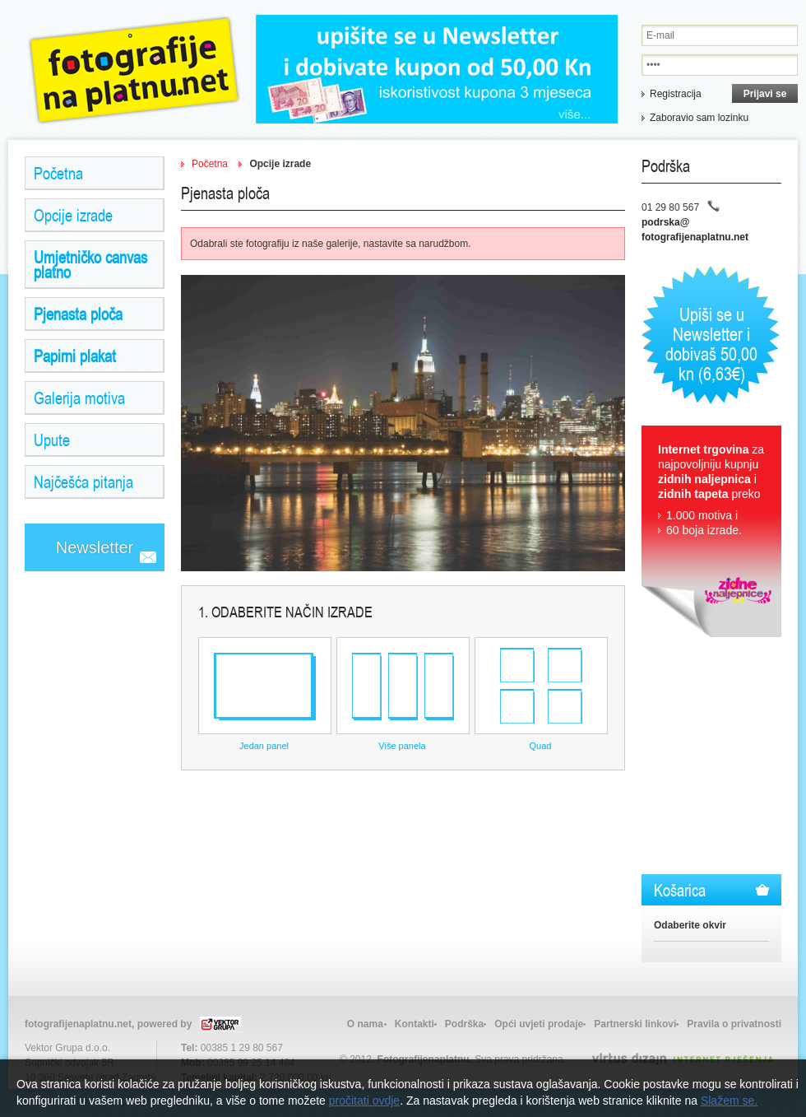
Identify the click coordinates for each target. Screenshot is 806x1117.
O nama (365, 1024)
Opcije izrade (73, 214)
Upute (52, 439)
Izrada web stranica (2, 1055)
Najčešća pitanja (83, 481)
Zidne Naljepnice (134, 70)
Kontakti (414, 1024)
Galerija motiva (79, 397)
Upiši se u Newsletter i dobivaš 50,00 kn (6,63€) (711, 343)
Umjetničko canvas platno (90, 264)
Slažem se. (729, 1100)
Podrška (464, 1024)
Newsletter (94, 547)
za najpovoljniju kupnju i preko (711, 490)
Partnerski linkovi (635, 1024)
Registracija (676, 94)
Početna (58, 172)
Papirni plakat (75, 355)
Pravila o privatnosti (734, 1024)
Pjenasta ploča (78, 313)
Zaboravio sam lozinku (699, 117)
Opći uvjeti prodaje (538, 1024)
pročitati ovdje (364, 1100)
